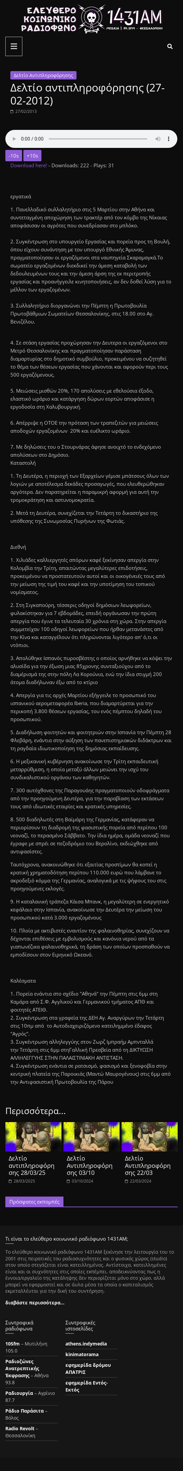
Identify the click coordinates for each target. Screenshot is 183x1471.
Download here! (29, 165)
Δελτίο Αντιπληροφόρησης (43, 75)
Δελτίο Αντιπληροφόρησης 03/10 (90, 1165)
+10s (32, 155)
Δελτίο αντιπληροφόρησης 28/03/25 (31, 1165)
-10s (14, 155)
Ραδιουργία (19, 1393)
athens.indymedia (86, 1343)
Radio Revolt (19, 1428)
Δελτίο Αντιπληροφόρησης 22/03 (148, 1165)
